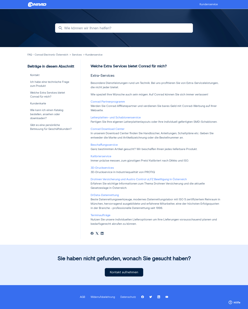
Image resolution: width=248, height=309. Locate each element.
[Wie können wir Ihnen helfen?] (124, 28)
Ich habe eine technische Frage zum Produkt (49, 84)
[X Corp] (97, 234)
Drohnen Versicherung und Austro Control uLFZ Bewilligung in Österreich (139, 179)
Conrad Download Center (108, 129)
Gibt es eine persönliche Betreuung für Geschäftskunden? (51, 127)
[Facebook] (92, 234)
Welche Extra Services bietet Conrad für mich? (47, 94)
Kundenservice (209, 4)
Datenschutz (128, 297)
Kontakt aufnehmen (124, 272)
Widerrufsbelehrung (103, 297)
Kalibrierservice (101, 156)
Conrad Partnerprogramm (108, 101)
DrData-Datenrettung (105, 195)
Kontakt (34, 75)
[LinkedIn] (102, 234)
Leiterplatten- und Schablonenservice (116, 117)
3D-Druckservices (102, 167)
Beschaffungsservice (104, 144)
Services (77, 54)
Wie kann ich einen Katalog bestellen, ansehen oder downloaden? (46, 114)
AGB (82, 297)
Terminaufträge (100, 215)
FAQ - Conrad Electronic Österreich (47, 54)
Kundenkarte (38, 103)
